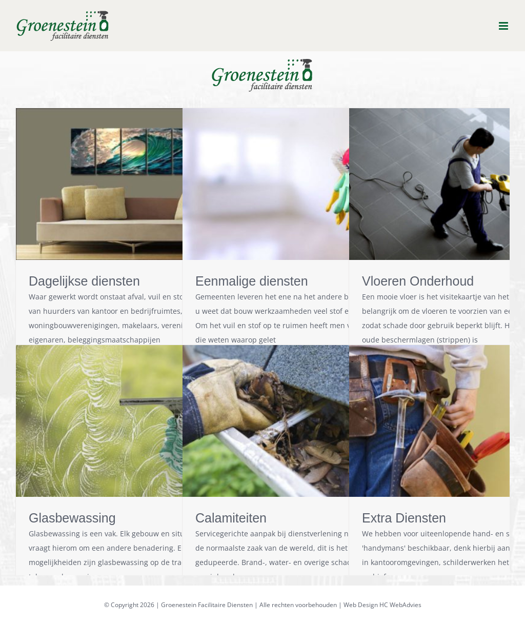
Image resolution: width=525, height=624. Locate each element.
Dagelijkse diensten (84, 281)
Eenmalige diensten (251, 281)
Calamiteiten (231, 518)
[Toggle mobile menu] (504, 26)
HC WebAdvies (400, 604)
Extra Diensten (404, 518)
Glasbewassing (72, 518)
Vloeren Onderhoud (418, 281)
